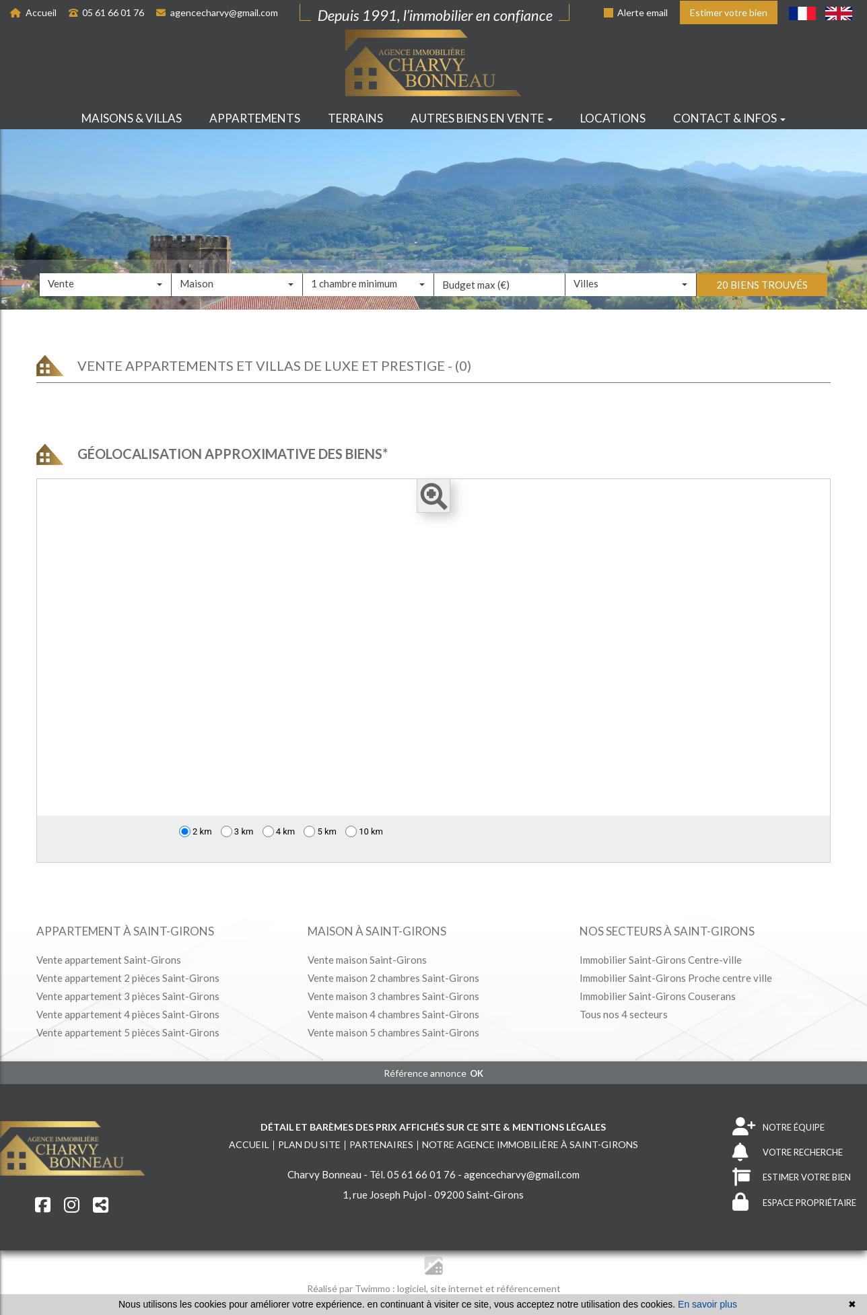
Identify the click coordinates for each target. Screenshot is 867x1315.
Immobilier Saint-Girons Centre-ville (661, 960)
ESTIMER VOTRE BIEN (791, 1177)
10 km (364, 831)
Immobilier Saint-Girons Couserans (658, 996)
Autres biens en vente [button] (482, 118)
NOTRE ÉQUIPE (778, 1127)
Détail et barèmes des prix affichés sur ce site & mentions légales (433, 1127)
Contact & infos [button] (729, 118)
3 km (237, 831)
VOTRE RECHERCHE (787, 1152)
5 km (320, 831)
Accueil (33, 12)
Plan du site (309, 1144)
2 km (195, 831)
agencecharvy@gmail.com (217, 12)
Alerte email (636, 12)
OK (476, 1073)
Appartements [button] (254, 118)
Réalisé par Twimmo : (351, 1288)
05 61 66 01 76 (107, 12)
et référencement (523, 1288)
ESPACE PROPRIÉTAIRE (794, 1202)
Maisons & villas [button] (131, 118)
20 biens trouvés (762, 304)
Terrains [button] (355, 118)
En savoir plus (707, 1304)
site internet (457, 1288)
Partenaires (381, 1144)
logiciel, (413, 1288)
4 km (279, 831)
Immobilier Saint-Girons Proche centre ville (676, 978)
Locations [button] (613, 118)
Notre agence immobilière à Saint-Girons (530, 1144)
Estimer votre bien (728, 12)
